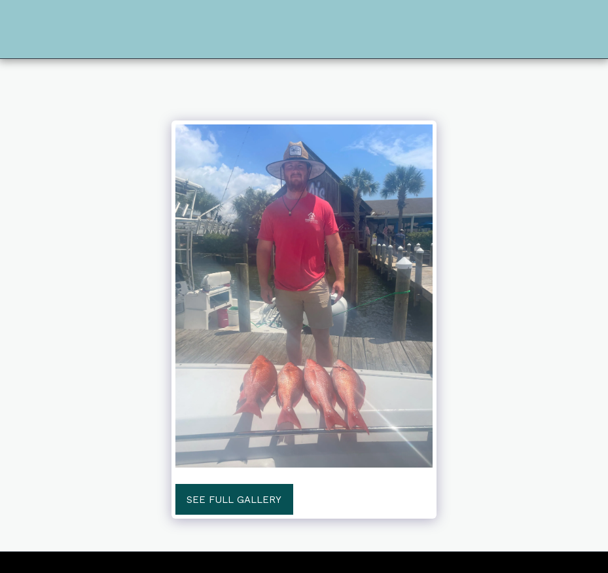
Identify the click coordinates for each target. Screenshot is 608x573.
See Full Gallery (234, 500)
